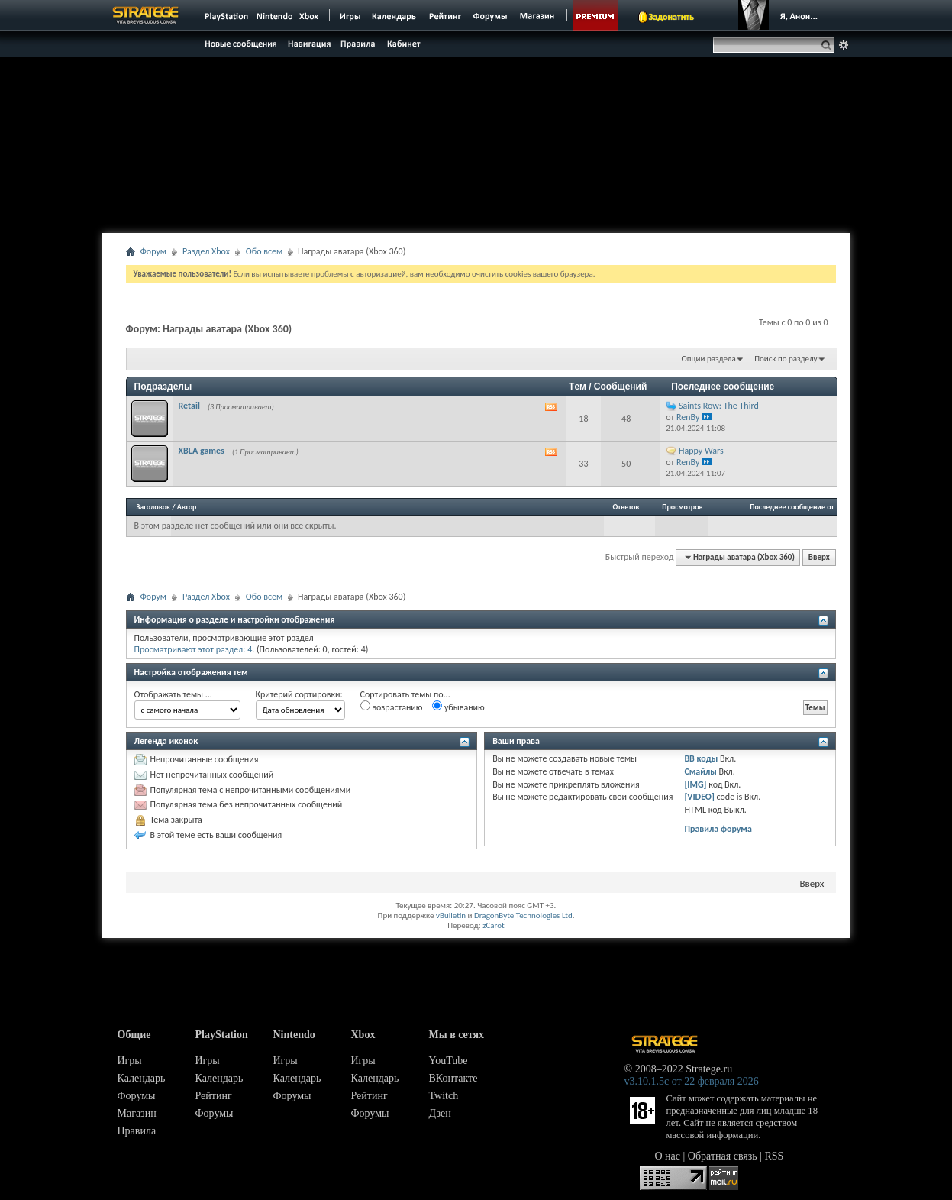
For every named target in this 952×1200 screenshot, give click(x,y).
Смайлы (700, 771)
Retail (189, 405)
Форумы (137, 1095)
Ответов (626, 507)
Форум (153, 251)
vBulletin (451, 915)
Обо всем (264, 251)
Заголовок (154, 507)
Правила (137, 1131)
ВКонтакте (453, 1078)
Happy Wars (701, 450)
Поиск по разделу (785, 359)
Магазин (137, 1113)
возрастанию (391, 706)
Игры (130, 1060)
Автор (187, 507)
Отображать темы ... (173, 694)
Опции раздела (709, 359)
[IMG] (695, 784)
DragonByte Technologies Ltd (523, 915)
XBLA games (201, 450)
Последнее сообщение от (792, 507)
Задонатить (671, 16)
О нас (668, 1156)
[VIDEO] (699, 796)
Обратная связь (722, 1156)
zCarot (493, 925)
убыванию (458, 706)
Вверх (819, 557)
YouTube (448, 1060)
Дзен (440, 1113)
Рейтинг (213, 1095)
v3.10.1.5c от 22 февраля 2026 (691, 1081)
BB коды (701, 758)
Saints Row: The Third (719, 405)
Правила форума (717, 828)
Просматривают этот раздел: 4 (193, 649)
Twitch (444, 1095)
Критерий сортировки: (299, 694)
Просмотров (682, 507)
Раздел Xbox (206, 251)
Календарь (142, 1078)
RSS (774, 1156)
